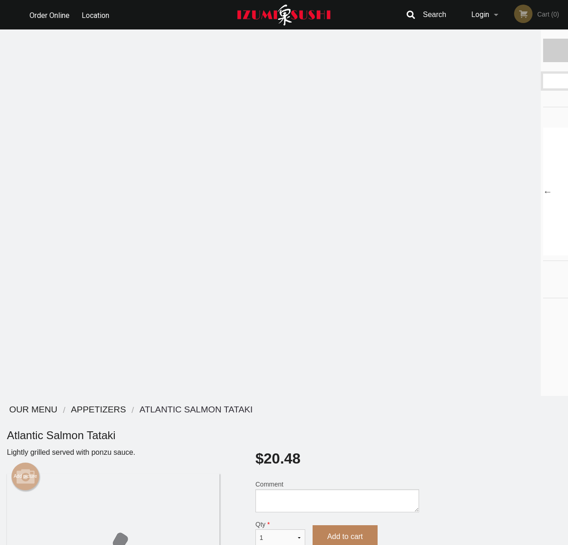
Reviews (340, 421)
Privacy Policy (347, 444)
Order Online (50, 14)
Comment (337, 130)
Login (480, 14)
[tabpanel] (497, 191)
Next (561, 191)
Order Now (497, 50)
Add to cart (345, 170)
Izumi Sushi (82, 410)
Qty (280, 167)
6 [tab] (531, 250)
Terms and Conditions (357, 433)
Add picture (25, 110)
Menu (260, 421)
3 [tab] (490, 250)
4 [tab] (504, 250)
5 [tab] (517, 250)
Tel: (434, 444)
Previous (433, 191)
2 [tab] (476, 250)
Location (96, 14)
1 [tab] (462, 250)
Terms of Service (299, 538)
